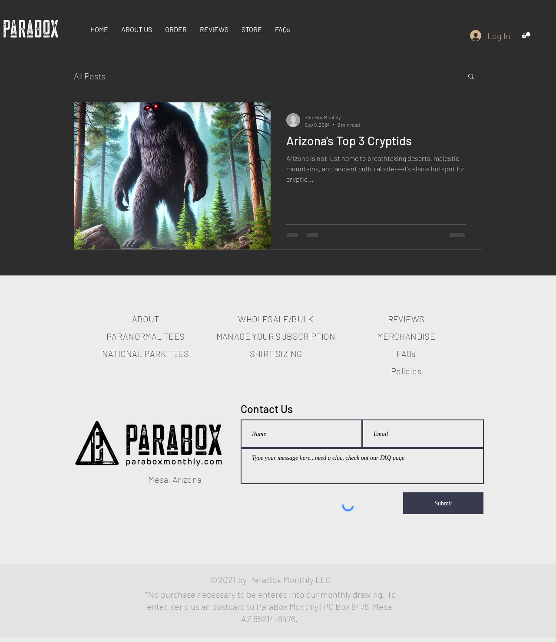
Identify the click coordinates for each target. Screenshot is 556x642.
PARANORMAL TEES (145, 336)
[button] (526, 35)
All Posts (89, 76)
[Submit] (443, 503)
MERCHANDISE (406, 336)
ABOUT (145, 319)
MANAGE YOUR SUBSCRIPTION (276, 336)
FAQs (406, 353)
